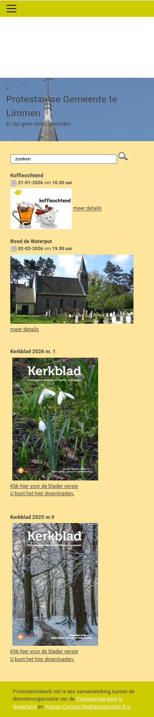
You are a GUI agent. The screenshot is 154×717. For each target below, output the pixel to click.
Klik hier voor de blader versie (44, 486)
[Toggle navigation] (11, 8)
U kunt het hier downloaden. (42, 493)
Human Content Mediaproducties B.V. (88, 707)
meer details (87, 209)
